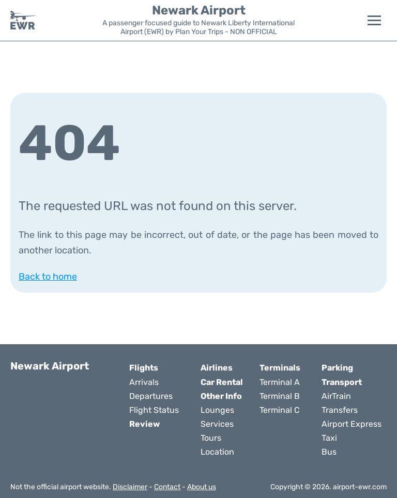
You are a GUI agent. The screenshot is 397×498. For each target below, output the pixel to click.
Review (144, 424)
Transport (342, 382)
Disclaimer (130, 487)
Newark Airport (199, 10)
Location (217, 452)
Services (217, 424)
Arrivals (144, 382)
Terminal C (279, 410)
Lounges (217, 410)
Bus (329, 452)
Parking (337, 368)
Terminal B (279, 396)
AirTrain (336, 396)
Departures (151, 396)
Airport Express (351, 424)
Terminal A (279, 382)
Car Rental (222, 382)
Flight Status (154, 410)
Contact (167, 487)
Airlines (217, 368)
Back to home (48, 276)
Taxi (329, 438)
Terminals (279, 368)
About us (201, 487)
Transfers (340, 410)
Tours (211, 438)
